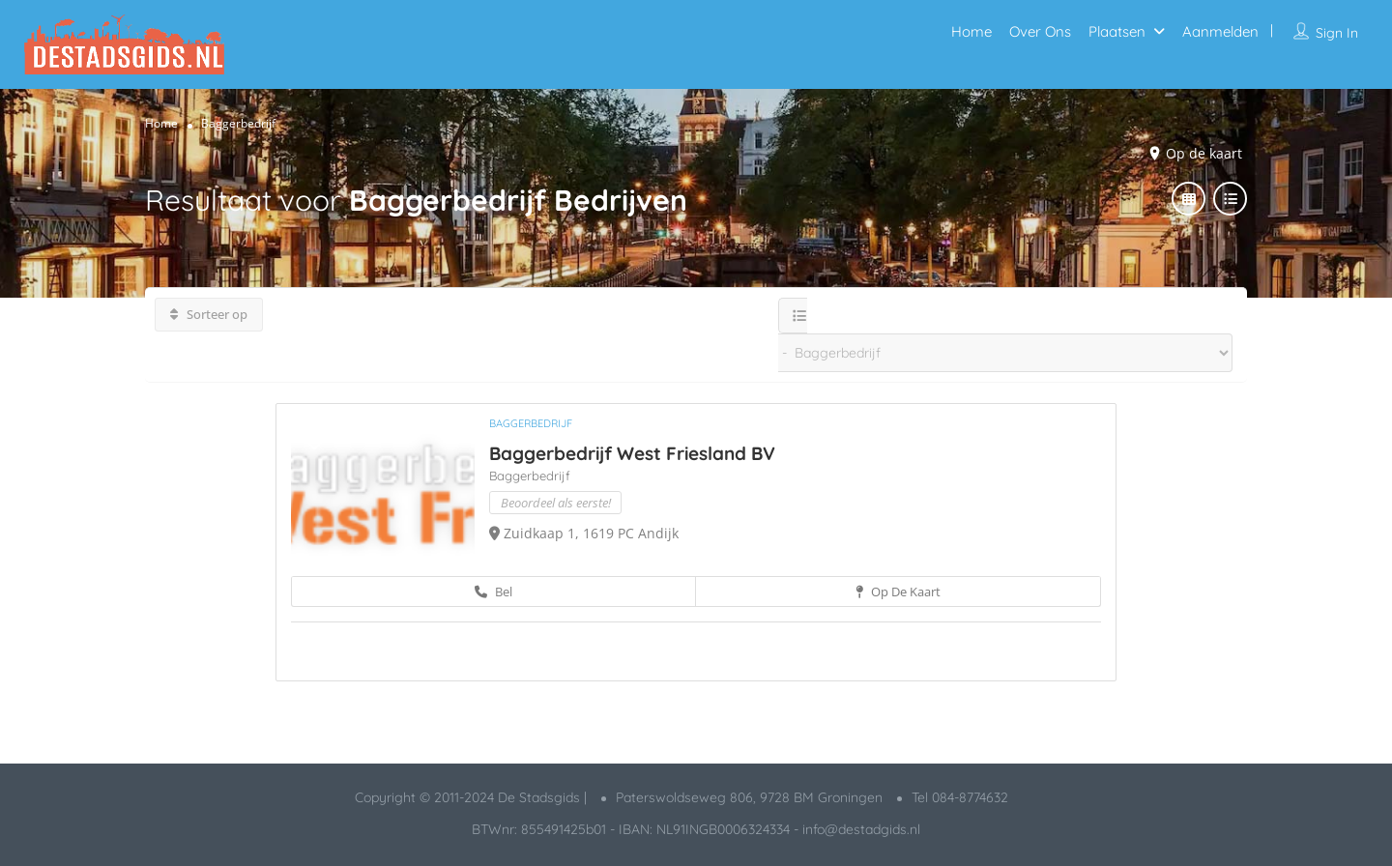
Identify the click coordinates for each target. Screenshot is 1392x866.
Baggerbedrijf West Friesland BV (632, 453)
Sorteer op (208, 314)
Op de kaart (1204, 153)
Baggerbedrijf (530, 423)
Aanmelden (1220, 31)
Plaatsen (1117, 31)
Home (971, 31)
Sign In (1337, 33)
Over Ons (1040, 31)
